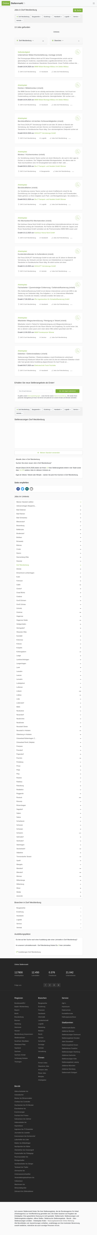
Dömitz (27, 569)
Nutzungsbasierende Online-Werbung (61, 1221)
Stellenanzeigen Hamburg (71, 1052)
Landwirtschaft (43, 1020)
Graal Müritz (27, 592)
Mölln (27, 707)
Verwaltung (42, 1051)
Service (76, 16)
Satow (27, 817)
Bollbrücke (27, 529)
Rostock (27, 797)
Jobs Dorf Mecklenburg (61, 72)
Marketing (41, 1027)
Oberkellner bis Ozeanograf (24, 1150)
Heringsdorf (27, 628)
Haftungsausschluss (69, 1017)
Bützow (27, 545)
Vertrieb (19, 20)
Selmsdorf (27, 837)
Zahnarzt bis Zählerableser (24, 1191)
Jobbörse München (68, 1065)
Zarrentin (27, 896)
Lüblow (27, 695)
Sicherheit (41, 1041)
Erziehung (48, 16)
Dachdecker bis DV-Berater (24, 1105)
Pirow (27, 766)
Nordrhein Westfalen (22, 1041)
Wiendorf (27, 872)
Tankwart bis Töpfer (21, 1167)
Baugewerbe (36, 16)
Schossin (27, 825)
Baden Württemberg (22, 1006)
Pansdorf (27, 750)
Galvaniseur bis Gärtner (23, 1119)
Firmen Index (42, 1063)
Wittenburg (27, 884)
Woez (27, 888)
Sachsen (18, 1051)
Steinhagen (27, 845)
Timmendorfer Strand (27, 856)
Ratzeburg (27, 785)
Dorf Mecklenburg (22, 16)
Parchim (27, 758)
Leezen (27, 675)
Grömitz (27, 608)
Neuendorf (27, 715)
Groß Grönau (27, 604)
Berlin (17, 1013)
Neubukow (27, 711)
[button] (18, 489)
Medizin (41, 1031)
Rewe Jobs (42, 1073)
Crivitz (27, 549)
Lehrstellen (35, 975)
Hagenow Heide (27, 620)
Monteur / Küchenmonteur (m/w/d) (31, 155)
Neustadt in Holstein (27, 730)
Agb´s (64, 1003)
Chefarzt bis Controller (22, 1102)
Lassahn (27, 671)
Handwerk (58, 16)
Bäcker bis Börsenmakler (23, 1098)
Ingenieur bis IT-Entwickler (24, 1129)
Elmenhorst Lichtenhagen (27, 573)
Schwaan (27, 829)
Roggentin (27, 793)
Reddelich (27, 789)
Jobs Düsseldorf (67, 1041)
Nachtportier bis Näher (22, 1146)
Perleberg (27, 762)
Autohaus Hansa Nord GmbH (44, 233)
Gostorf (27, 588)
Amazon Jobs (43, 1069)
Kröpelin (27, 648)
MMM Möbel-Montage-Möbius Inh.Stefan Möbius (51, 66)
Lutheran (27, 687)
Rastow (27, 778)
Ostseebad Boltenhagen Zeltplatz (27, 738)
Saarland (18, 1048)
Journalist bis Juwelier (22, 1133)
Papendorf (27, 754)
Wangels (27, 864)
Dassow (27, 561)
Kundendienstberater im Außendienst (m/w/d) (35, 254)
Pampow (27, 746)
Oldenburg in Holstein (27, 734)
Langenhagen (27, 663)
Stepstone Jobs (43, 1066)
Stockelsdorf (27, 849)
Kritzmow (27, 640)
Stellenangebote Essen (70, 1045)
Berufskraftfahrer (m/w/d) (27, 188)
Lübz (27, 699)
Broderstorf (27, 533)
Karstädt (27, 636)
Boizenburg (27, 525)
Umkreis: (56, 32)
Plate (27, 770)
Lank (27, 667)
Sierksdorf (27, 841)
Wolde (27, 892)
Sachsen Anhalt (20, 1055)
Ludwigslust (27, 683)
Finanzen (41, 1010)
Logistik (68, 16)
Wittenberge (27, 880)
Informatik (41, 1017)
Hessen (17, 1031)
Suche (77, 10)
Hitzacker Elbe (27, 632)
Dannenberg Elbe (27, 557)
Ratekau (27, 782)
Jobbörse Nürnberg (68, 1069)
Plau (27, 774)
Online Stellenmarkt (21, 964)
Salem (27, 813)
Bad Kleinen (27, 514)
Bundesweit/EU (20, 1003)
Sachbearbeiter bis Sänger (24, 1164)
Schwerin (27, 833)
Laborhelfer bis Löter (22, 1139)
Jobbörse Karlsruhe (69, 1055)
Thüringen (18, 1062)
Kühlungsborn (27, 652)
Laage (27, 655)
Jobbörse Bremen (68, 1031)
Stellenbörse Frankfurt (69, 1048)
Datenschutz (66, 1010)
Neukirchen (27, 719)
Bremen (17, 1020)
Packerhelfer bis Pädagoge (24, 1153)
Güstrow (27, 612)
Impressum (66, 1006)
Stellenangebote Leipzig (70, 1062)
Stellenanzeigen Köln (69, 1059)
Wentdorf (27, 868)
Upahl (27, 860)
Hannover (18, 1027)
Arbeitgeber (42, 1080)
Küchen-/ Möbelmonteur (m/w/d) (30, 88)
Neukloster (27, 722)
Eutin (27, 577)
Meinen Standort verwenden (48, 453)
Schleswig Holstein (21, 1058)
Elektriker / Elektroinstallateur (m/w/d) (32, 354)
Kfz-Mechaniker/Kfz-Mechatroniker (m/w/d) (35, 221)
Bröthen (27, 537)
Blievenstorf (27, 521)
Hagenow (27, 616)
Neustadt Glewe (27, 726)
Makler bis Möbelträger (23, 1143)
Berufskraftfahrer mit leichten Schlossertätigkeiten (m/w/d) (40, 121)
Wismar (27, 876)
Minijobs (41, 1076)
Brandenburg (19, 1017)
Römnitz (27, 801)
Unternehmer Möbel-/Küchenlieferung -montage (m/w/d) (40, 55)
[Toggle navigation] (94, 3)
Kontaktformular (67, 1013)
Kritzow (27, 644)
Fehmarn (27, 581)
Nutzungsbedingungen (34, 396)
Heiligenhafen (27, 624)
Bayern (17, 1010)
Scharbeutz (27, 821)
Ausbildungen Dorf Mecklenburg (29, 952)
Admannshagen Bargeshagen (27, 506)
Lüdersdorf (27, 703)
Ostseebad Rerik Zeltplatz (27, 742)
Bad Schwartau (27, 518)
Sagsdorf (27, 809)
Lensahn (27, 679)
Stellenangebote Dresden (71, 1038)
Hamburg (18, 1024)
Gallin (27, 585)
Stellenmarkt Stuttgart (69, 1072)
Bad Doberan (27, 510)
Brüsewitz (27, 541)
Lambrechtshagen (27, 659)
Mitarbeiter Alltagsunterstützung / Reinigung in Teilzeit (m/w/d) (42, 321)
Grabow (27, 596)
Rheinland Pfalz (20, 1044)
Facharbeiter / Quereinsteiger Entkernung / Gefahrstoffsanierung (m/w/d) (46, 288)
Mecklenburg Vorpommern (24, 1034)
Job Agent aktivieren (67, 391)
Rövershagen (27, 805)
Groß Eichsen (27, 600)
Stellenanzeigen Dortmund (71, 1034)
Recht (40, 1034)
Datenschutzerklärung (60, 396)
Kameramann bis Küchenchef (25, 1136)
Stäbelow (27, 852)
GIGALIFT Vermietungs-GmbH (45, 133)
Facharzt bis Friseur (21, 1115)
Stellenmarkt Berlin (68, 1028)
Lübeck (27, 691)
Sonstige (41, 1044)
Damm (27, 553)
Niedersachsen (20, 1037)
